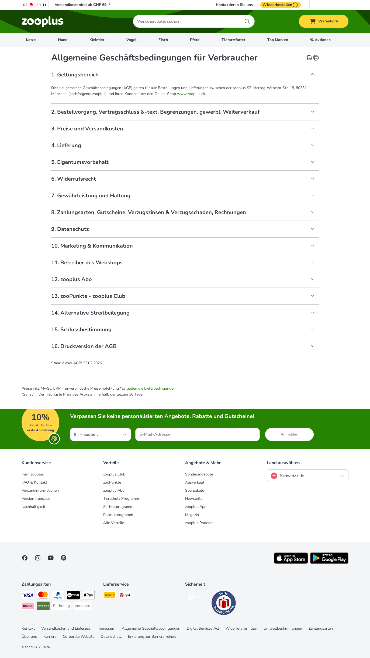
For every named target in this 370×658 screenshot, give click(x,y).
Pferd (194, 39)
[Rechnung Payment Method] (61, 606)
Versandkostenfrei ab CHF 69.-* (82, 4)
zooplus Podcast (199, 522)
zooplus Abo (114, 490)
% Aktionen (320, 39)
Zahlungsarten (321, 628)
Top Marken (277, 39)
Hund (62, 39)
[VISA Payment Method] (28, 596)
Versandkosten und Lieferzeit (65, 628)
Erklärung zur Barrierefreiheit (152, 636)
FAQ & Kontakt (34, 482)
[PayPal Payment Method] (58, 596)
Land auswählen (283, 463)
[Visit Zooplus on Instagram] (37, 558)
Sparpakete (194, 490)
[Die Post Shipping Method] (109, 596)
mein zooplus (33, 474)
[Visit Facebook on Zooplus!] (25, 558)
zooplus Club (114, 474)
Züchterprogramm (118, 506)
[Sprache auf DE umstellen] (28, 5)
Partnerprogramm (118, 514)
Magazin (192, 514)
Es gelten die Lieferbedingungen (148, 388)
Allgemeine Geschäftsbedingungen (151, 628)
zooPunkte (112, 482)
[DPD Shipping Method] (124, 596)
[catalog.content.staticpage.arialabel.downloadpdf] (309, 58)
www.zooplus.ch (191, 93)
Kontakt (28, 628)
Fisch (163, 39)
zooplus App (195, 506)
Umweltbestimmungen (283, 628)
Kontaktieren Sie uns (234, 4)
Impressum (105, 628)
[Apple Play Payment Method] (88, 596)
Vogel (131, 39)
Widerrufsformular (241, 628)
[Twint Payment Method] (73, 596)
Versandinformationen (40, 490)
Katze (31, 39)
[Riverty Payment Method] (43, 607)
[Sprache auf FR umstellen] (41, 5)
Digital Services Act (203, 628)
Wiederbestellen (280, 5)
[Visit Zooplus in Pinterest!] (63, 558)
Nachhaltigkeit (33, 506)
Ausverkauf (194, 482)
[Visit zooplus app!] (291, 562)
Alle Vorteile (113, 522)
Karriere (49, 636)
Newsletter (194, 498)
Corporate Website (78, 636)
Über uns (29, 636)
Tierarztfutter (233, 39)
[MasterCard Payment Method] (43, 596)
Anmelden (289, 434)
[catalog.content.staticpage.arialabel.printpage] (316, 58)
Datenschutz (111, 636)
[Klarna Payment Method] (28, 607)
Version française (36, 498)
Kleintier (96, 39)
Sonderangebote (199, 474)
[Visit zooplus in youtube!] (50, 558)
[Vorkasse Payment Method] (82, 606)
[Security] (197, 597)
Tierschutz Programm (121, 498)
